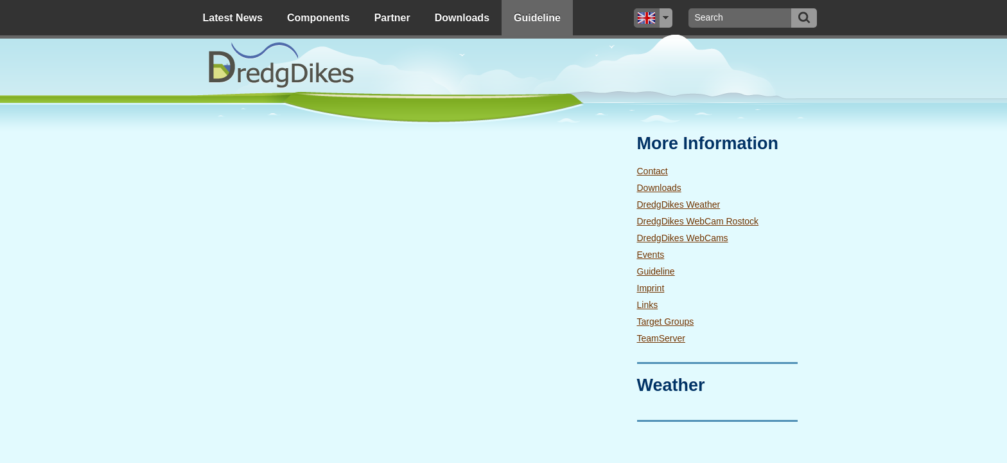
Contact (652, 171)
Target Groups (665, 321)
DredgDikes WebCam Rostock (698, 221)
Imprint (651, 288)
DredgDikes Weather (679, 204)
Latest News (233, 17)
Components (318, 17)
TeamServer (661, 338)
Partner (392, 17)
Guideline (537, 17)
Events (651, 255)
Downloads (462, 17)
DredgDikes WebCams (682, 238)
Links (647, 305)
